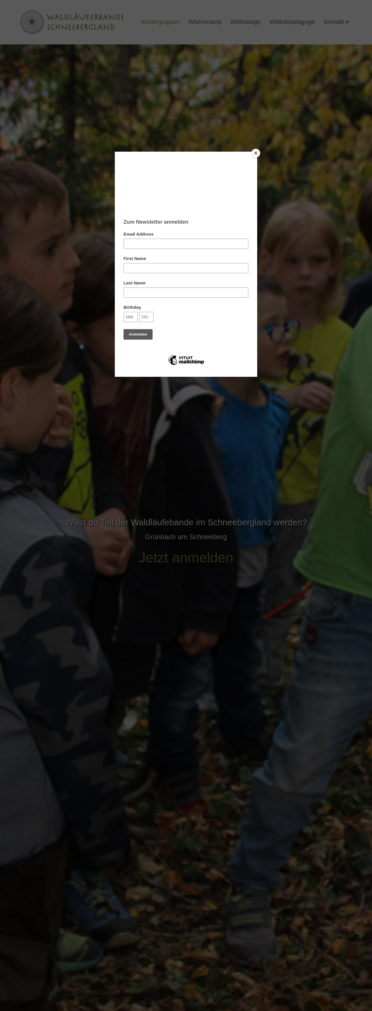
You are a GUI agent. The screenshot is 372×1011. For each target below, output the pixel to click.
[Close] (255, 153)
